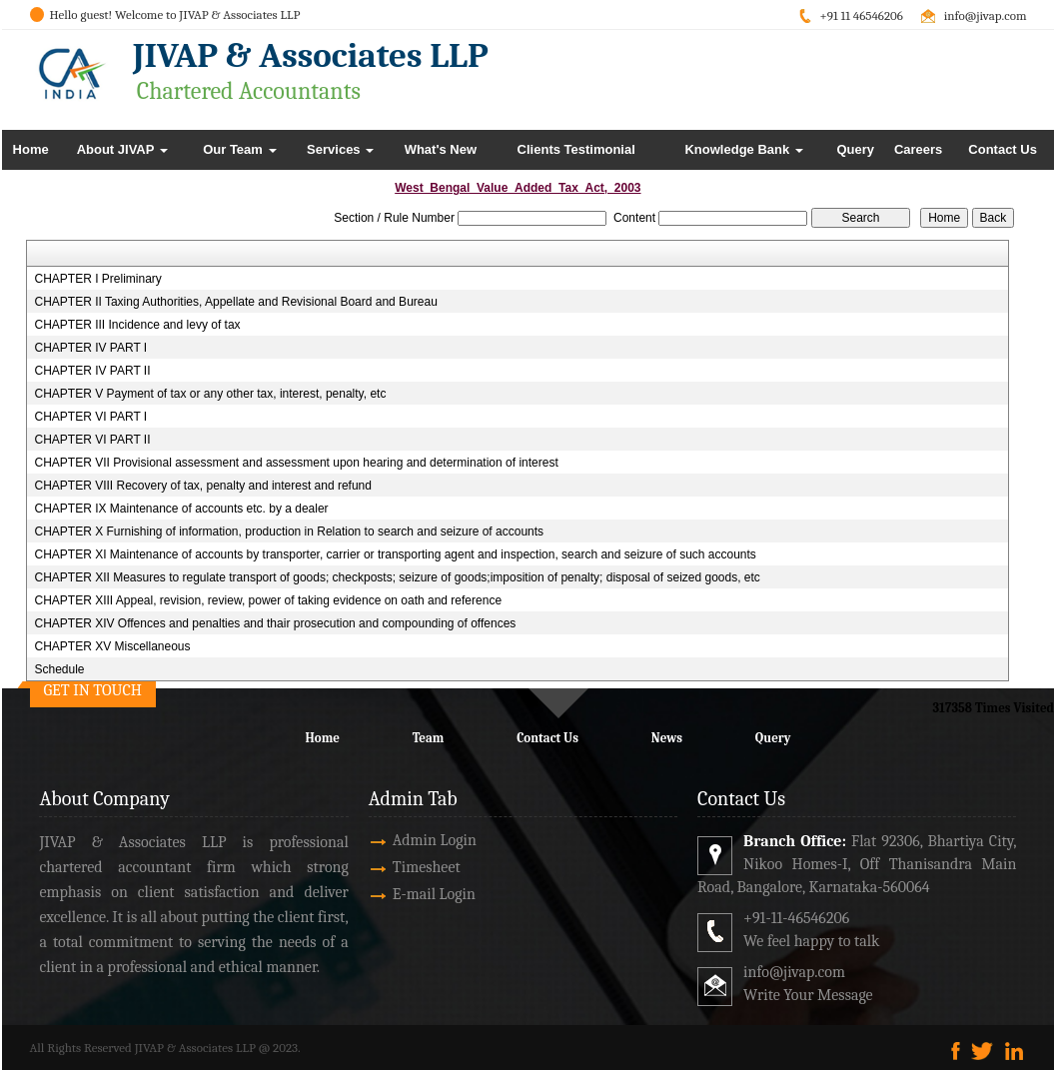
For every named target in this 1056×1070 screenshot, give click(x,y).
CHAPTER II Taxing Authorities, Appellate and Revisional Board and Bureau (235, 302)
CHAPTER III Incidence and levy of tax (137, 325)
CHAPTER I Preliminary (97, 279)
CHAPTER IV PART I (90, 348)
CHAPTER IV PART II (92, 371)
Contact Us (1002, 149)
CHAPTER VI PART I (90, 417)
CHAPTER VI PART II (92, 440)
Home (31, 149)
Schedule (59, 669)
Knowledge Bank (743, 149)
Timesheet (404, 867)
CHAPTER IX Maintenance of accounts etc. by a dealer (181, 509)
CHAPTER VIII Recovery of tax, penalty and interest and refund (203, 486)
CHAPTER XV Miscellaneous (112, 646)
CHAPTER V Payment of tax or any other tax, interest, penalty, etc (210, 394)
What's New (441, 149)
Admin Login (412, 840)
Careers (918, 149)
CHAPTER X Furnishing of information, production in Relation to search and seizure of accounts (288, 531)
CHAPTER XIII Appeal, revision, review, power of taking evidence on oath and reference (268, 600)
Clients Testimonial (576, 149)
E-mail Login (411, 894)
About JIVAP (122, 149)
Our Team (239, 149)
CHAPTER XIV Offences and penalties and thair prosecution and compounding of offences (275, 623)
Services (340, 149)
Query (855, 149)
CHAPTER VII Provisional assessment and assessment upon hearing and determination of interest (295, 463)
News (666, 737)
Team (429, 737)
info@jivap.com (985, 15)
